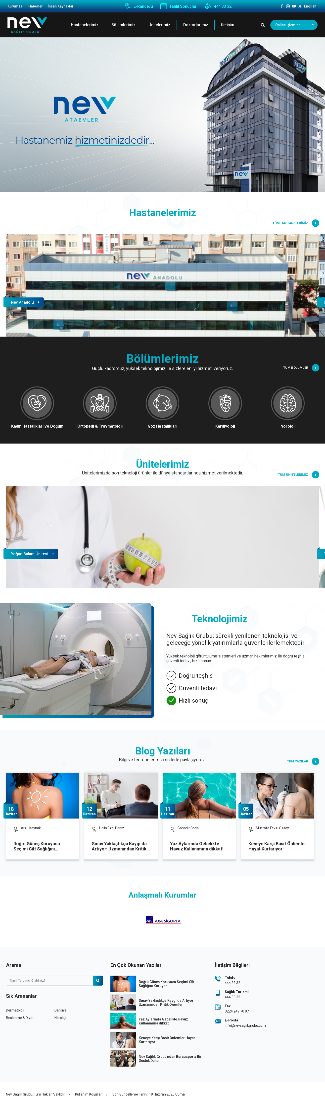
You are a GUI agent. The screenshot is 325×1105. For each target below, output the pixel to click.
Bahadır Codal (188, 828)
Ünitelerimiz (159, 24)
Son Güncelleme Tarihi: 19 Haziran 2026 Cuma (148, 1094)
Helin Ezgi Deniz (111, 828)
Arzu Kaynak (31, 828)
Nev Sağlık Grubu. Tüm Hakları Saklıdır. (35, 1094)
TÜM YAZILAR (303, 761)
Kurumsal (15, 6)
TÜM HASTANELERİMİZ (296, 223)
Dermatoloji (15, 1010)
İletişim (227, 24)
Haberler (35, 6)
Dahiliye (60, 1010)
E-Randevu (139, 6)
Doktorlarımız (195, 24)
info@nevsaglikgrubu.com (245, 1025)
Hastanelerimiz (84, 24)
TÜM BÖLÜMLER (301, 367)
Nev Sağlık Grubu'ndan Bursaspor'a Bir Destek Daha (170, 1059)
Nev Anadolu (22, 302)
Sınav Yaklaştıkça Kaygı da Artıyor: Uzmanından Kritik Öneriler (119, 846)
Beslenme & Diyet (20, 1018)
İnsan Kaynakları (61, 6)
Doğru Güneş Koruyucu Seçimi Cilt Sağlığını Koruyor (36, 846)
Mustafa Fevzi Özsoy (272, 828)
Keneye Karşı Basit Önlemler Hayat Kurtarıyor (277, 846)
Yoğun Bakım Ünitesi (29, 554)
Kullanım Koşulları (88, 1094)
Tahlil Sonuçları (178, 6)
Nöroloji (60, 1018)
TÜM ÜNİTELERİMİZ (298, 474)
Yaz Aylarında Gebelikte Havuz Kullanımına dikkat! (197, 846)
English (310, 6)
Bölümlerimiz (123, 24)
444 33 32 (218, 6)
